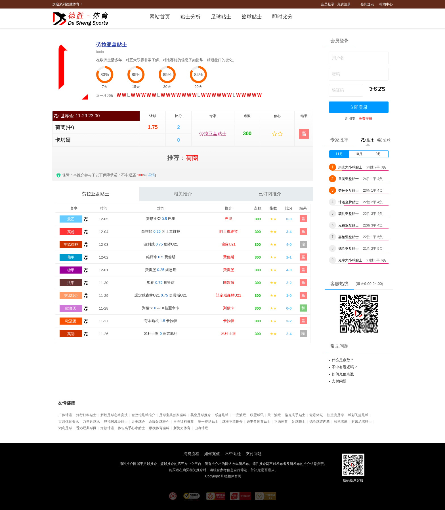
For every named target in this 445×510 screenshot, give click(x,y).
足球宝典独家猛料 (172, 415)
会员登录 (327, 4)
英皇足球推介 (200, 415)
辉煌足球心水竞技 (114, 415)
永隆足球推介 (159, 422)
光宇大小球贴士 (350, 260)
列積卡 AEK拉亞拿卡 (160, 308)
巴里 (228, 219)
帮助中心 (386, 4)
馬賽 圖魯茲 (161, 282)
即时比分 (282, 17)
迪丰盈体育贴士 (258, 422)
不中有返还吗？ (345, 367)
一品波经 (239, 415)
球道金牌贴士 (348, 202)
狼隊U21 (228, 244)
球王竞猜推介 (232, 422)
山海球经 (201, 428)
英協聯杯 (71, 244)
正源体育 (281, 422)
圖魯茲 (228, 282)
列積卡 (228, 308)
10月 (358, 154)
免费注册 (344, 4)
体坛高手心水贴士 (131, 428)
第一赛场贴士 (208, 422)
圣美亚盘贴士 (348, 179)
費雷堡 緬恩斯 (161, 270)
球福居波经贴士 (116, 422)
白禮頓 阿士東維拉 (160, 231)
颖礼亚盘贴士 (348, 214)
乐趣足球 (221, 415)
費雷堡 (228, 270)
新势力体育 (181, 428)
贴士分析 (190, 17)
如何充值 (212, 453)
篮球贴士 (252, 17)
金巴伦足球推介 (143, 415)
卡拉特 (228, 321)
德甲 (71, 270)
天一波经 (274, 415)
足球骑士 (298, 422)
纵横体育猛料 (159, 428)
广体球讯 (65, 415)
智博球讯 (340, 422)
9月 (378, 154)
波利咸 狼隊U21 (161, 244)
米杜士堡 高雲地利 (160, 333)
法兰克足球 (335, 415)
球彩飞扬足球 (358, 415)
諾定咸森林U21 (228, 295)
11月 (339, 154)
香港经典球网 (86, 428)
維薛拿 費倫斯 (160, 257)
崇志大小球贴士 (350, 167)
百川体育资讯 (68, 422)
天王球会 (138, 422)
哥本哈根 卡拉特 (160, 321)
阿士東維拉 (228, 231)
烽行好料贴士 (86, 415)
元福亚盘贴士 (348, 225)
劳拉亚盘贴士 (212, 133)
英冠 (71, 334)
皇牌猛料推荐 (183, 422)
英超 (71, 232)
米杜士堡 (228, 333)
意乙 (71, 219)
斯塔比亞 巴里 (160, 219)
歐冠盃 (70, 321)
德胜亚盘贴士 (348, 249)
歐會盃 (70, 308)
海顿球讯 (107, 428)
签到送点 (367, 4)
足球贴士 (221, 17)
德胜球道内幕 (319, 422)
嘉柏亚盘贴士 (348, 237)
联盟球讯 (257, 415)
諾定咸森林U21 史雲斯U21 (161, 295)
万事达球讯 (91, 422)
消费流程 (191, 453)
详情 (151, 175)
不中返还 (233, 453)
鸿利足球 (65, 428)
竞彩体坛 (316, 415)
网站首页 (160, 17)
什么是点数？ (343, 360)
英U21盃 (71, 295)
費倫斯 (228, 257)
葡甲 (71, 257)
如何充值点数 (343, 374)
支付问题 (339, 381)
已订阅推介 (270, 193)
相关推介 (183, 193)
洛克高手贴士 (295, 415)
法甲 (71, 283)
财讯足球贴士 (361, 422)
